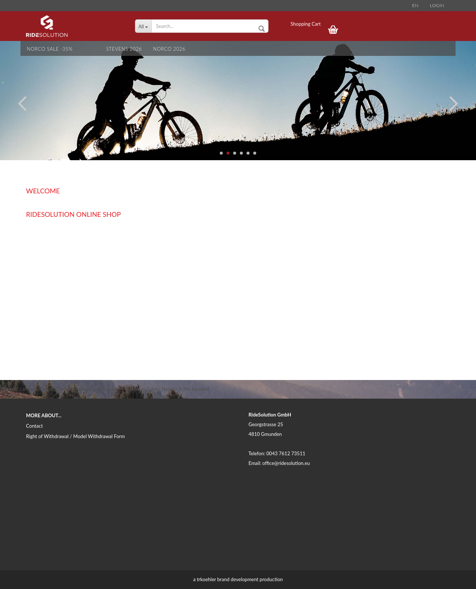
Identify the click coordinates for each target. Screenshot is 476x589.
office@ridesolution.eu (286, 463)
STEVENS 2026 (124, 49)
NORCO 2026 (169, 49)
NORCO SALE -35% (50, 49)
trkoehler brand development (227, 579)
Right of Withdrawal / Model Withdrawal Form (75, 436)
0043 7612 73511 (285, 453)
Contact (34, 426)
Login (437, 5)
